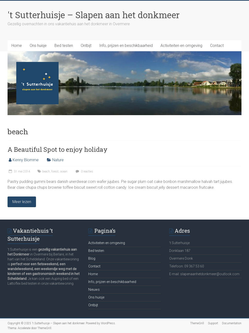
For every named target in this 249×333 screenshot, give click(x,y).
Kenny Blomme (26, 160)
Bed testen (63, 45)
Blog (91, 258)
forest (55, 171)
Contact (217, 45)
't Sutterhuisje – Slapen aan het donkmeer (94, 15)
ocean (63, 171)
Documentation (231, 323)
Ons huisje (38, 45)
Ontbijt (86, 45)
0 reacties (83, 171)
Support (213, 323)
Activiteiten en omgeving (181, 45)
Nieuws (94, 289)
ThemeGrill (197, 323)
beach (46, 171)
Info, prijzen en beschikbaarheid (126, 45)
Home (16, 45)
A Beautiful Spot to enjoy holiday (57, 149)
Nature (58, 160)
